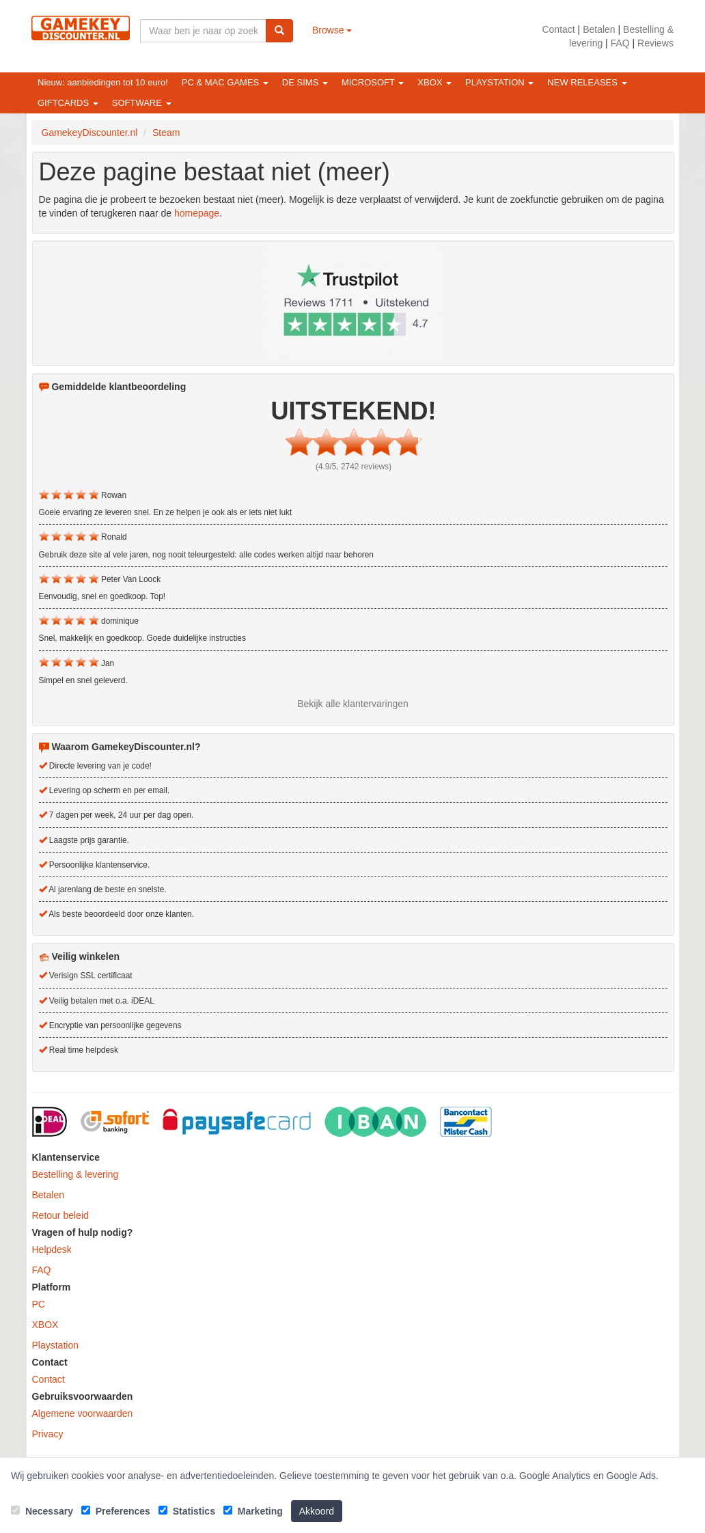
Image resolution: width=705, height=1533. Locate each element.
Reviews (655, 43)
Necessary (42, 1511)
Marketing (253, 1511)
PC (38, 1304)
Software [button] (141, 103)
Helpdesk (52, 1249)
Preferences (115, 1511)
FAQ (620, 43)
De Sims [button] (305, 82)
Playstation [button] (499, 82)
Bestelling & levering (75, 1174)
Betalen (599, 29)
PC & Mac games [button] (225, 82)
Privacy (48, 1433)
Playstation (55, 1345)
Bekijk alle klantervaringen (353, 703)
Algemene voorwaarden (82, 1413)
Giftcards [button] (68, 103)
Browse (332, 30)
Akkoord (316, 1511)
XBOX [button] (434, 82)
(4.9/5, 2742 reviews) (353, 466)
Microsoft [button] (373, 82)
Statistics (186, 1511)
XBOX (45, 1324)
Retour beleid (60, 1215)
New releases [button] (586, 82)
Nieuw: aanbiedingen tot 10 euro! (103, 82)
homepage (196, 213)
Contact (558, 29)
